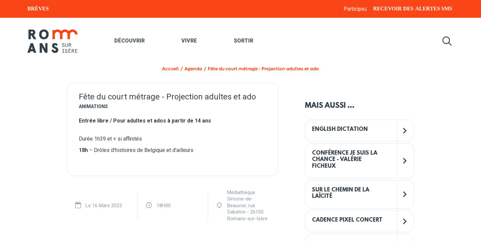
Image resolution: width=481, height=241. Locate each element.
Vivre (189, 40)
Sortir (243, 40)
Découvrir (129, 40)
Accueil (170, 69)
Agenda (193, 69)
